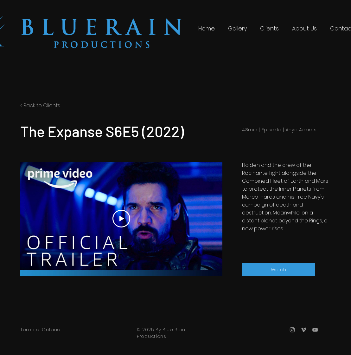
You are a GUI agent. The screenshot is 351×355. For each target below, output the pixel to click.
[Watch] (278, 269)
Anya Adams (301, 130)
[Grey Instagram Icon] (292, 329)
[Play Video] (121, 218)
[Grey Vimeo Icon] (303, 329)
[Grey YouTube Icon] (315, 329)
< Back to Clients (40, 105)
